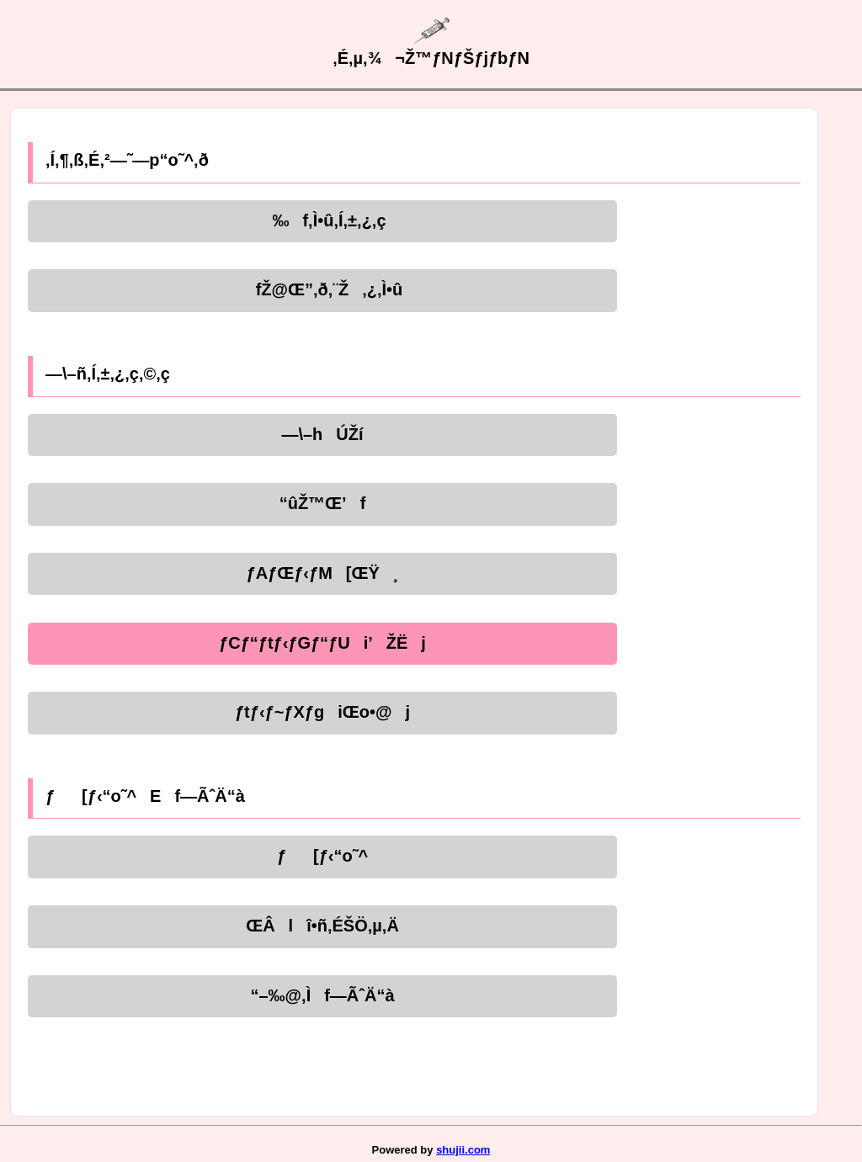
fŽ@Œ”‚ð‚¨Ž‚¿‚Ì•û (322, 289)
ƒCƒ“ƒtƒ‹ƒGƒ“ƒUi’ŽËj (322, 643)
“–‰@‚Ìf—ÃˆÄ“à (322, 995)
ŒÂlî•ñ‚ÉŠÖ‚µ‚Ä (322, 925)
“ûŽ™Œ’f (322, 503)
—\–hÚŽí (322, 434)
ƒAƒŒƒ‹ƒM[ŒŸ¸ (323, 573)
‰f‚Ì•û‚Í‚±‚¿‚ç (322, 220)
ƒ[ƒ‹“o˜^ (322, 855)
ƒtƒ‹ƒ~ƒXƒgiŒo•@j (322, 712)
